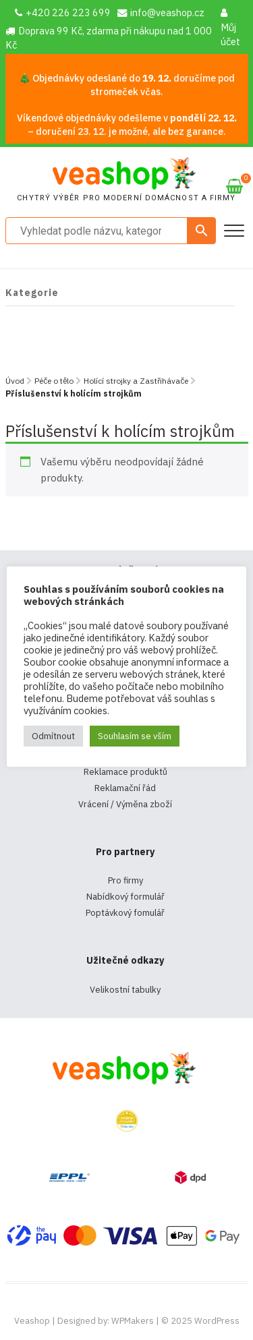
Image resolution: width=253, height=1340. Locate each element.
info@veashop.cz (160, 12)
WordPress (217, 1321)
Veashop (32, 1321)
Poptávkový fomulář (125, 913)
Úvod (14, 381)
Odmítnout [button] (53, 736)
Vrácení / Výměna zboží (125, 804)
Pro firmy (125, 880)
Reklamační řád (125, 788)
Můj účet (230, 28)
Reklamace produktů (125, 772)
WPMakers (132, 1321)
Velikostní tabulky (125, 989)
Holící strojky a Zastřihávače (136, 381)
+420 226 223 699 (63, 12)
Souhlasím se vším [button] (134, 736)
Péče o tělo (54, 381)
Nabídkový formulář (125, 896)
